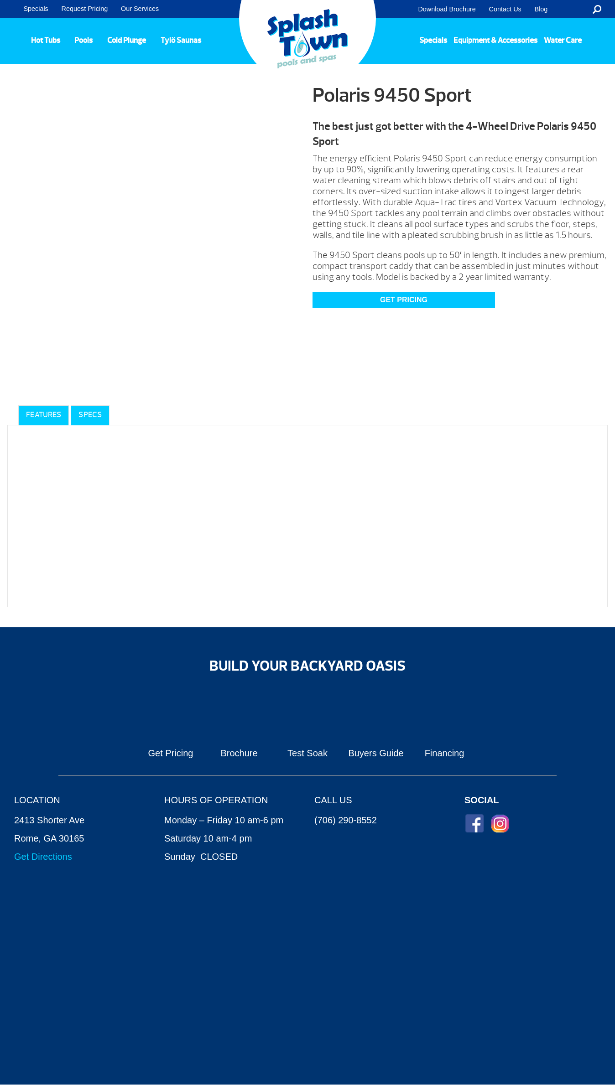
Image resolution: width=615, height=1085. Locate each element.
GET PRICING (403, 300)
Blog (541, 9)
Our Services (140, 8)
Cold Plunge (126, 40)
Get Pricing (170, 753)
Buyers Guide (375, 753)
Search (597, 9)
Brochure (238, 753)
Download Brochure (446, 9)
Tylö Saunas (181, 40)
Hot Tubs (45, 40)
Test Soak (307, 753)
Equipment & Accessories (495, 40)
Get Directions (43, 857)
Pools (83, 40)
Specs (90, 414)
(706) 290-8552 (345, 820)
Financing (444, 753)
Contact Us (505, 9)
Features (43, 414)
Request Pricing (85, 8)
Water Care (563, 40)
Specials (35, 8)
